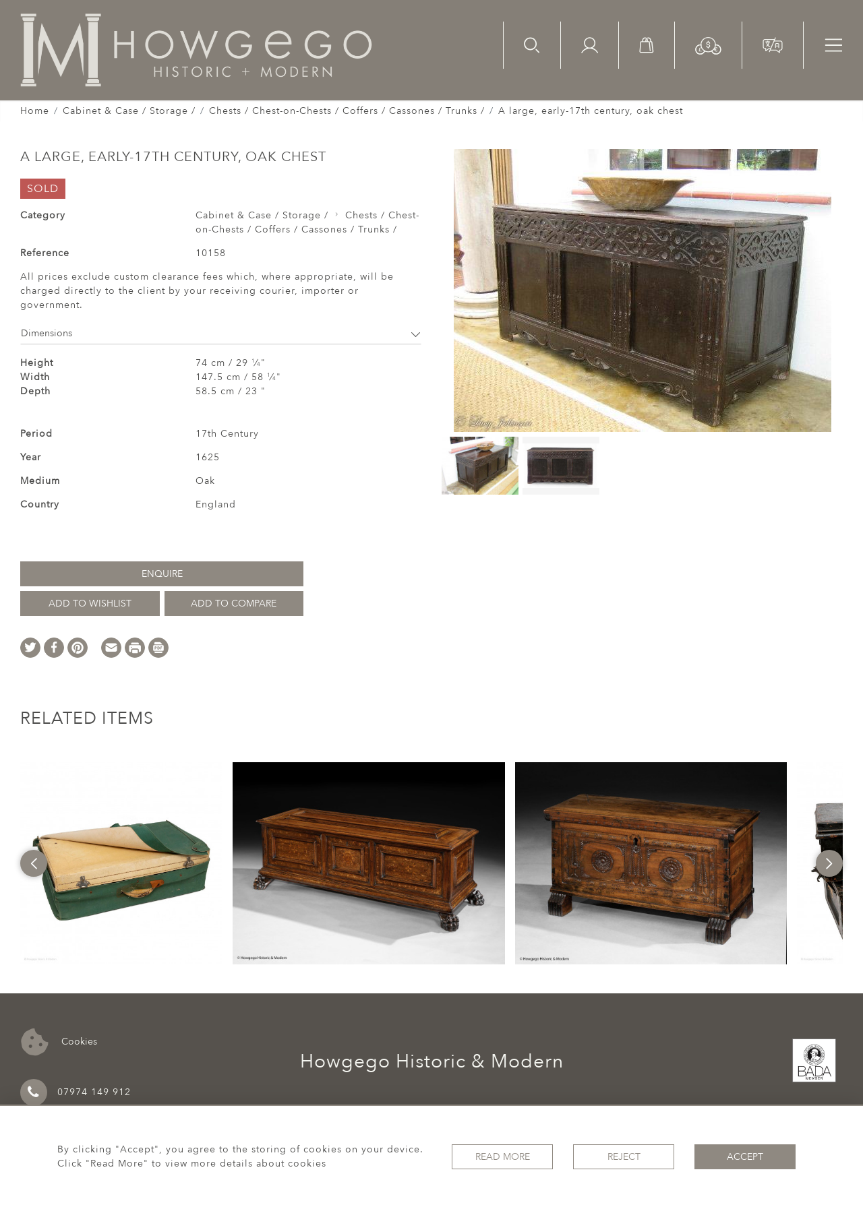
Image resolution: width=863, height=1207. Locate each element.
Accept (745, 1156)
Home (34, 110)
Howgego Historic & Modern (432, 1061)
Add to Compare (233, 603)
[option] (121, 863)
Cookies (59, 1042)
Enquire (162, 573)
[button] (708, 44)
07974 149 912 (75, 1092)
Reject (624, 1156)
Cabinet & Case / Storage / (129, 110)
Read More (502, 1156)
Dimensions (221, 333)
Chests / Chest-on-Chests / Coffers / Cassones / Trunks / (347, 110)
